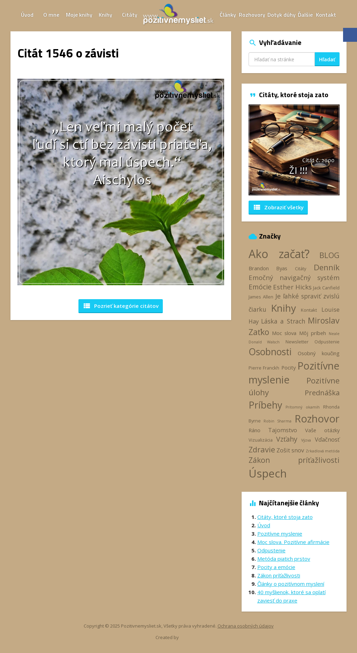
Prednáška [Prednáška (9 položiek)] (322, 392)
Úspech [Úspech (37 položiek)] (268, 473)
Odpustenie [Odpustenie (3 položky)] (327, 342)
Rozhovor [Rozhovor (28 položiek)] (317, 419)
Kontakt (326, 14)
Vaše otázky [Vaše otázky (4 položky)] (322, 430)
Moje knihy (79, 14)
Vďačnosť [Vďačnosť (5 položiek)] (327, 439)
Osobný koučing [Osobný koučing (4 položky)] (319, 353)
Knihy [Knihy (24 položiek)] (283, 307)
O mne (51, 14)
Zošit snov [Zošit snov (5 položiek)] (290, 450)
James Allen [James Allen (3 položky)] (261, 297)
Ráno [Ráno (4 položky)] (254, 430)
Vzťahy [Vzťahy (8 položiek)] (286, 439)
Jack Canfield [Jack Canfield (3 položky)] (326, 288)
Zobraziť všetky (278, 207)
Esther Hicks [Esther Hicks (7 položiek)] (292, 286)
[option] (294, 149)
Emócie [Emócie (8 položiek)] (260, 286)
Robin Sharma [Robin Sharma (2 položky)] (277, 421)
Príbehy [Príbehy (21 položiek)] (265, 404)
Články (228, 14)
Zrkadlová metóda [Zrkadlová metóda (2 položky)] (323, 451)
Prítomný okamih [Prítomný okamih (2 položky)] (302, 407)
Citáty (129, 14)
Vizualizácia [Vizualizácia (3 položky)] (261, 440)
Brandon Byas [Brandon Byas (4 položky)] (268, 268)
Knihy (105, 14)
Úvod (27, 14)
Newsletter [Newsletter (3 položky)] (297, 342)
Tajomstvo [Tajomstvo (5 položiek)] (282, 430)
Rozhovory (252, 14)
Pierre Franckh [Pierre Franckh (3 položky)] (264, 368)
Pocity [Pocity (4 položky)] (288, 367)
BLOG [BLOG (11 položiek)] (329, 255)
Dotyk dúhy (281, 14)
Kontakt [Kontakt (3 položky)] (309, 310)
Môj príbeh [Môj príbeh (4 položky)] (312, 332)
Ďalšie (305, 14)
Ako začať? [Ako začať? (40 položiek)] (279, 253)
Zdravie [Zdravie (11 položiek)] (262, 449)
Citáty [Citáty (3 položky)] (300, 268)
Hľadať (327, 59)
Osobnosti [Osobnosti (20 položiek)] (270, 351)
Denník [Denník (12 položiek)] (327, 267)
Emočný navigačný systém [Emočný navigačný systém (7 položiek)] (294, 277)
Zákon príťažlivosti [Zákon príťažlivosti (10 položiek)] (294, 460)
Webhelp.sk (192, 637)
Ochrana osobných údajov (246, 626)
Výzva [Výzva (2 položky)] (306, 440)
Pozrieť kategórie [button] (121, 306)
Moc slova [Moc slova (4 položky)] (284, 332)
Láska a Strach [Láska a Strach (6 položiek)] (283, 321)
